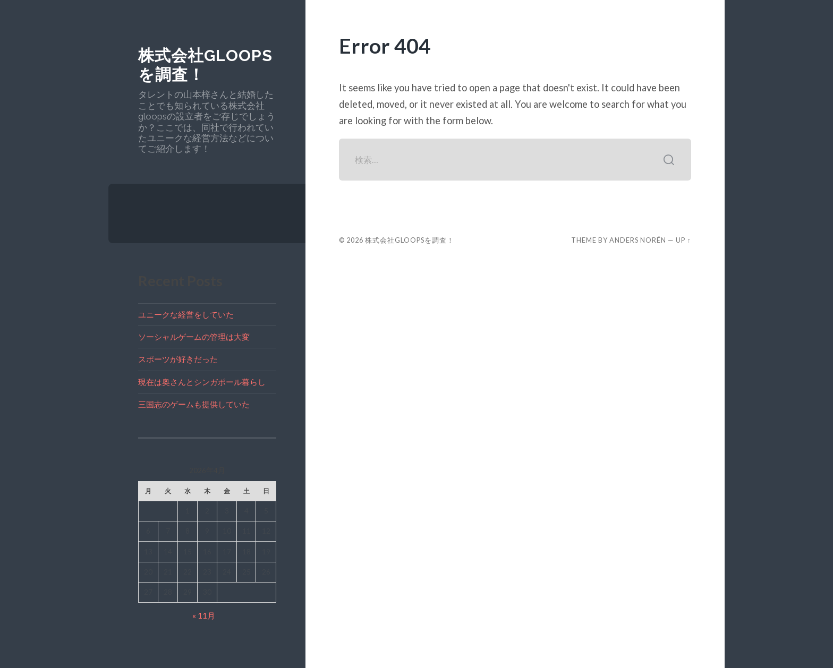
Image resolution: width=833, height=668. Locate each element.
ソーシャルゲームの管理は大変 (194, 336)
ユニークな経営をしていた (186, 314)
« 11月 (203, 615)
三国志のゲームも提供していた (194, 404)
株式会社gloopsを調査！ (409, 240)
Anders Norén (637, 240)
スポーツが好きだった (178, 359)
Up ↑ (683, 240)
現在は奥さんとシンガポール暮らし (202, 382)
